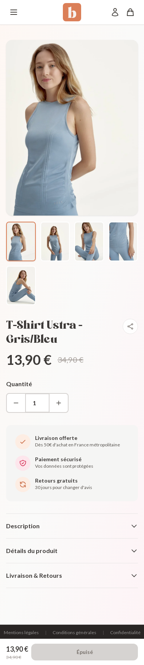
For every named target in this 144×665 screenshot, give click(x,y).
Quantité (19, 383)
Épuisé (85, 652)
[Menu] (13, 12)
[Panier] (130, 12)
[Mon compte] (115, 12)
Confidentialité (125, 632)
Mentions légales (21, 632)
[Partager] (130, 326)
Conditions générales (74, 632)
